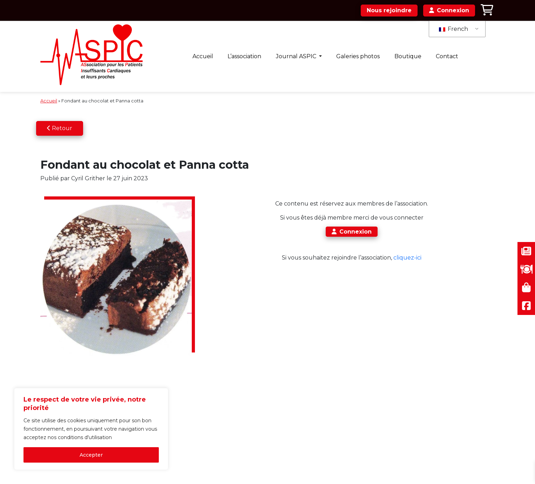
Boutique (407, 56)
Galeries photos (358, 56)
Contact (447, 56)
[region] (91, 429)
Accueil (202, 56)
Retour (59, 128)
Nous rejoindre (389, 10)
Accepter (91, 455)
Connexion (352, 231)
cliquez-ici (407, 257)
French (453, 29)
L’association (244, 56)
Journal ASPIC (297, 56)
